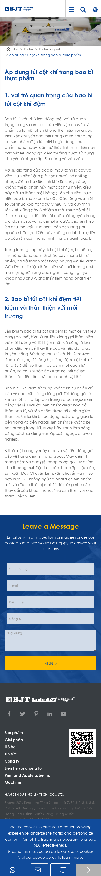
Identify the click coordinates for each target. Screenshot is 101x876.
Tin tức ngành (50, 49)
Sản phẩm (14, 732)
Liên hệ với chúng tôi (24, 768)
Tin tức (29, 49)
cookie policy (45, 857)
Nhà (15, 49)
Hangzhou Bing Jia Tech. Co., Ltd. (34, 794)
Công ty (12, 761)
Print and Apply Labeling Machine (27, 779)
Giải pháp (14, 739)
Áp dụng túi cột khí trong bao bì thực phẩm (45, 55)
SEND (50, 663)
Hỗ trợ (10, 747)
